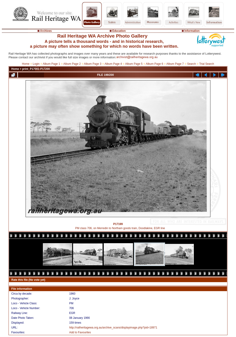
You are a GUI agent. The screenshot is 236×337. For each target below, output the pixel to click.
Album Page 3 (92, 63)
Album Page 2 (72, 63)
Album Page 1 (51, 63)
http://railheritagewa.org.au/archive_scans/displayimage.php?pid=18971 (113, 327)
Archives (46, 31)
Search (191, 63)
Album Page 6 (154, 63)
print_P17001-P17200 (36, 69)
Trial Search (206, 63)
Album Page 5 (133, 63)
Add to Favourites (80, 332)
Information (192, 31)
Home (25, 63)
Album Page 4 (113, 63)
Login (36, 63)
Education (119, 31)
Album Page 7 (175, 63)
